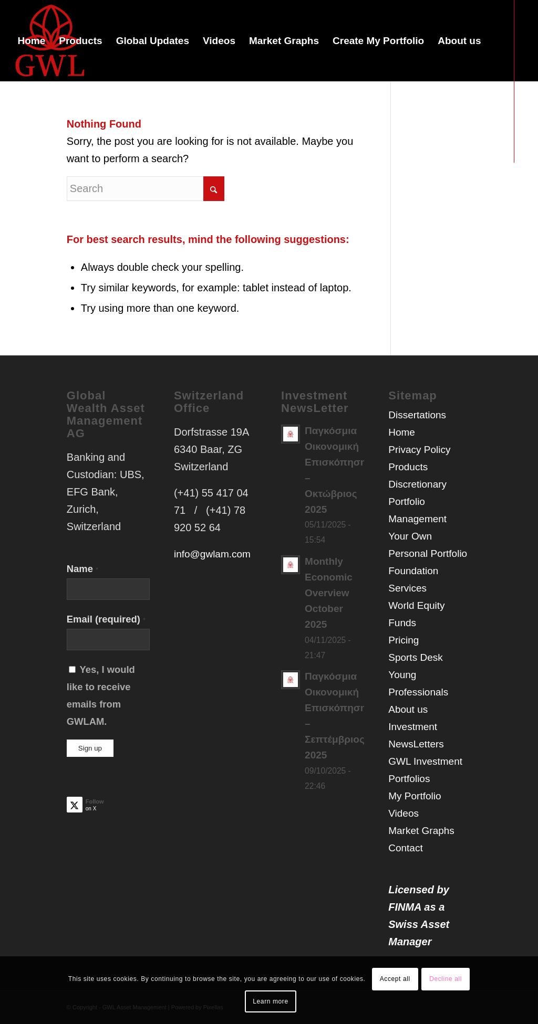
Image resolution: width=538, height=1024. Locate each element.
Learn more (270, 1001)
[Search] (145, 188)
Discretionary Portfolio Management (417, 501)
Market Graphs (421, 830)
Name (82, 568)
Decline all (445, 979)
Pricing (403, 640)
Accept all (395, 979)
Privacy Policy (419, 449)
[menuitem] (31, 40)
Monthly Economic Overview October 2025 (329, 593)
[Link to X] (14, 203)
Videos (403, 813)
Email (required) (106, 619)
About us (408, 709)
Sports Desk (415, 657)
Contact (405, 847)
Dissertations (417, 414)
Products (408, 466)
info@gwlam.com (212, 553)
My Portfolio (414, 795)
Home (401, 432)
